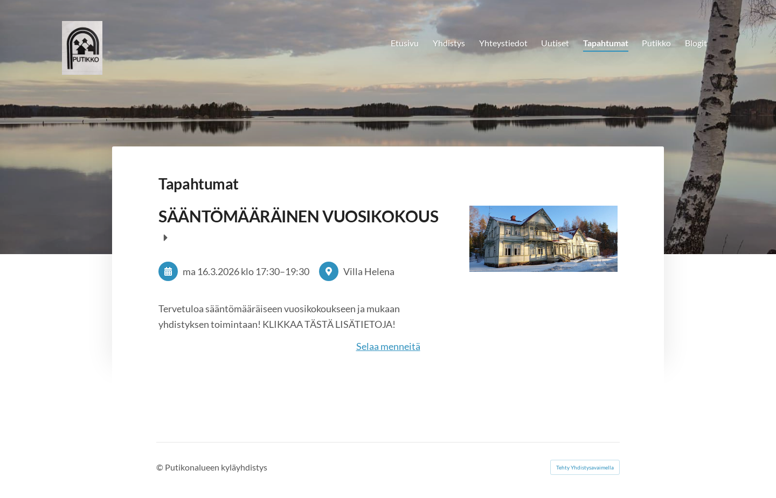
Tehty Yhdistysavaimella (585, 467)
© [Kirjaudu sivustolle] (160, 467)
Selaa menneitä (388, 346)
